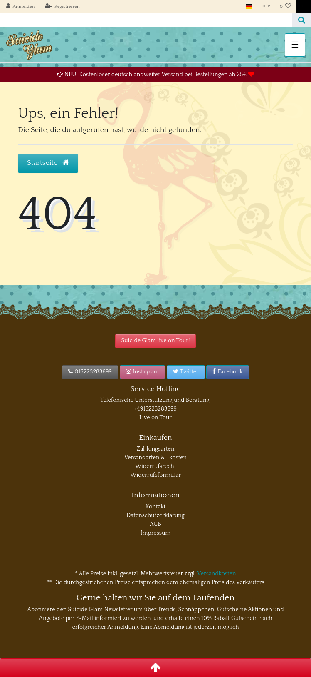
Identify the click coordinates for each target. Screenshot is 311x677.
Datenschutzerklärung (155, 515)
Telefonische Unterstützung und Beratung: (155, 400)
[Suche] (301, 20)
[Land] (249, 6)
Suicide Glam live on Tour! (155, 340)
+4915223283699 (155, 409)
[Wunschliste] (285, 6)
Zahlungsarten (156, 449)
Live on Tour (155, 417)
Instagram (142, 371)
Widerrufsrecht (155, 466)
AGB (155, 524)
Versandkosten (216, 573)
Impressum (156, 533)
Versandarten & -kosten (155, 457)
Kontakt (156, 506)
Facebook (227, 371)
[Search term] (146, 20)
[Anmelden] (20, 6)
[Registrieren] (62, 6)
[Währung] (266, 6)
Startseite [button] (48, 163)
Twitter (186, 371)
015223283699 (90, 371)
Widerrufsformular (155, 475)
